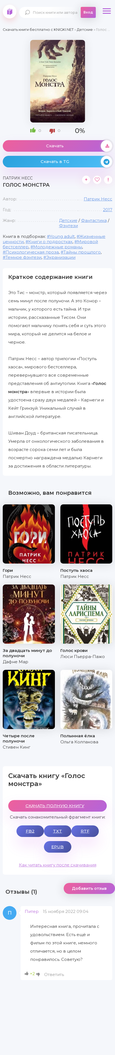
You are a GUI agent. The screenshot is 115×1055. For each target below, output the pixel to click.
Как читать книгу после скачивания (57, 865)
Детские (68, 220)
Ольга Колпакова (79, 741)
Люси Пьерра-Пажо (82, 656)
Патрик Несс (98, 199)
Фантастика (94, 220)
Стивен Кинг (16, 747)
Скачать (79, 146)
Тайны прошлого (82, 252)
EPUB (57, 846)
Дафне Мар (15, 661)
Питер (32, 911)
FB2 (30, 831)
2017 (107, 209)
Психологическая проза (32, 252)
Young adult (62, 236)
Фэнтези (68, 225)
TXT (57, 831)
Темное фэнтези (23, 257)
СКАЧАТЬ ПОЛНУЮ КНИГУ (55, 805)
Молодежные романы (57, 246)
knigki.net (9, 11)
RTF (85, 831)
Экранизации (60, 257)
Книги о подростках (50, 241)
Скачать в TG (77, 161)
